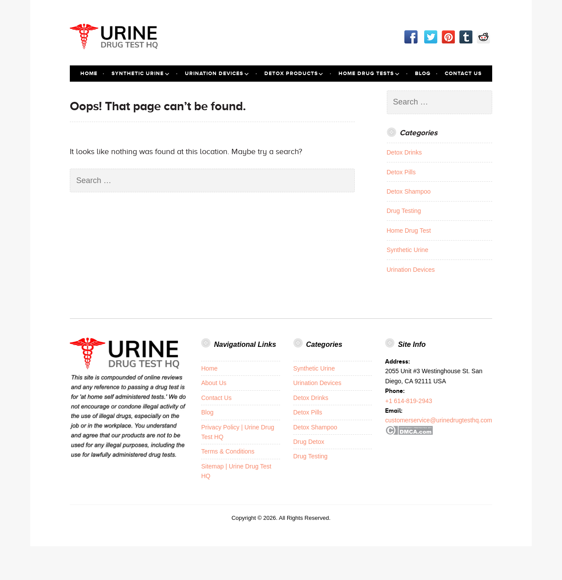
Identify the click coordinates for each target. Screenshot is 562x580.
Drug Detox (308, 441)
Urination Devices (214, 73)
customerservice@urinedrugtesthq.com (438, 420)
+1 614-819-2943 (408, 400)
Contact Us (463, 73)
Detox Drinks (404, 152)
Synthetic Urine (138, 73)
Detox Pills (401, 172)
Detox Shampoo (409, 191)
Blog (423, 73)
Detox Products (291, 73)
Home (88, 73)
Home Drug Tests (366, 73)
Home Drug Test (409, 230)
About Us (214, 382)
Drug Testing (404, 210)
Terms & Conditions (227, 451)
